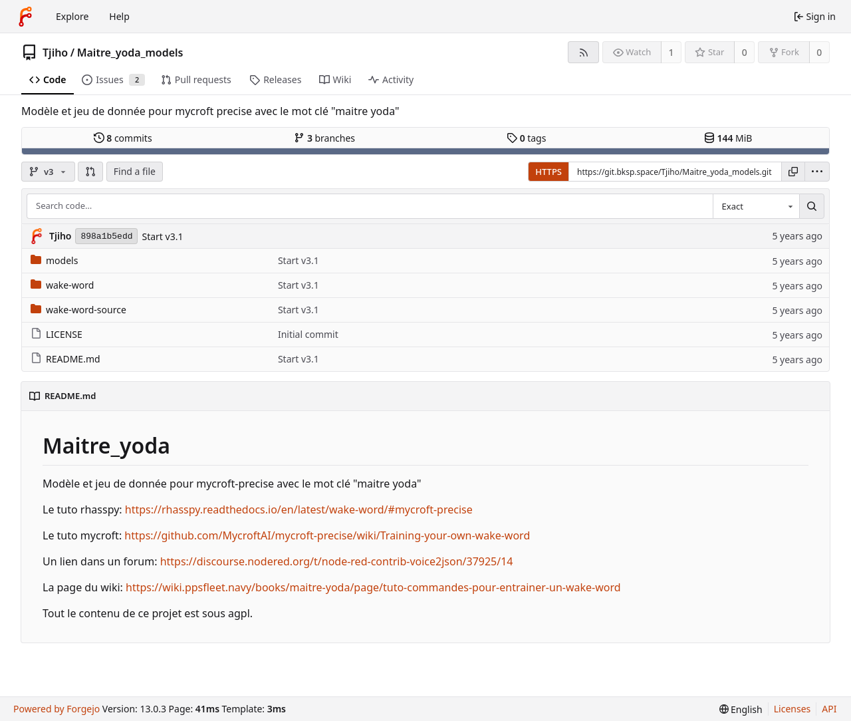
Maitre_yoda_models (130, 52)
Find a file (135, 171)
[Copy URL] (793, 172)
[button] (90, 172)
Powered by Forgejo (56, 708)
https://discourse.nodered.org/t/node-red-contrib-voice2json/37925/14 (336, 561)
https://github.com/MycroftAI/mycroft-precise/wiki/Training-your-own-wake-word (327, 535)
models (54, 260)
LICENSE (56, 334)
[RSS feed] (583, 52)
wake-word (62, 285)
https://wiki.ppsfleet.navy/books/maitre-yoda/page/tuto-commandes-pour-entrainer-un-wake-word (373, 587)
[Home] (25, 17)
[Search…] (811, 206)
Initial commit (308, 334)
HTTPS (548, 172)
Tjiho (55, 52)
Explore (72, 16)
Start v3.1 (162, 236)
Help (119, 16)
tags (526, 138)
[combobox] (756, 206)
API (829, 708)
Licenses (792, 708)
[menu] (817, 172)
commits (123, 138)
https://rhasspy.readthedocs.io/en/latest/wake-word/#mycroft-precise (299, 509)
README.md (65, 359)
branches (324, 138)
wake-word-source (78, 309)
